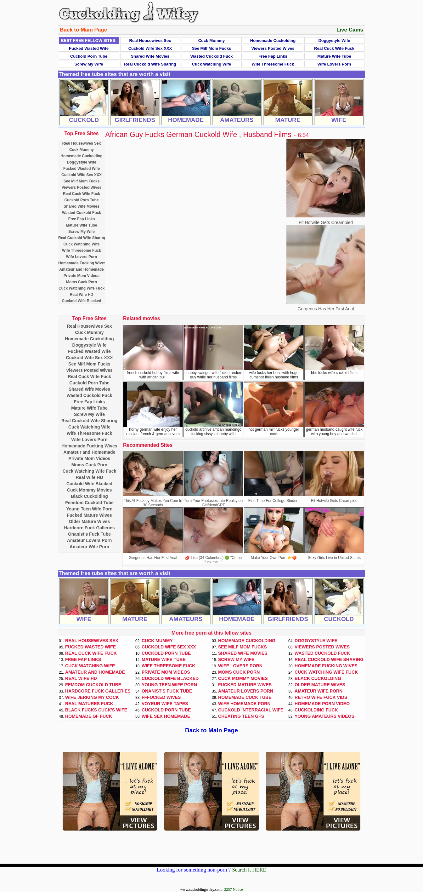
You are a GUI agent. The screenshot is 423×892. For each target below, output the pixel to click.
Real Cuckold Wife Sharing (150, 64)
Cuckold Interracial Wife (250, 709)
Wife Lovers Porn (334, 64)
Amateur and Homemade (81, 269)
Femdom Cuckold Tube (89, 502)
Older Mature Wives (89, 521)
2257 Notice (233, 889)
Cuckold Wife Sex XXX (150, 48)
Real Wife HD (81, 294)
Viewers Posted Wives (273, 48)
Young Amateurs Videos (324, 716)
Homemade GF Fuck (88, 716)
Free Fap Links (272, 56)
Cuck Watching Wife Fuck (81, 288)
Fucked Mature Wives (89, 515)
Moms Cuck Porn (81, 282)
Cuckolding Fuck (316, 709)
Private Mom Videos (81, 275)
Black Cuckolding (89, 496)
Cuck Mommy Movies (89, 489)
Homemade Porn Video (322, 703)
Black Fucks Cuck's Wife (96, 709)
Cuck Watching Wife (211, 64)
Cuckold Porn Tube (88, 56)
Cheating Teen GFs (241, 716)
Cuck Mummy (211, 40)
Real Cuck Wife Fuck (334, 48)
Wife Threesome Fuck (273, 64)
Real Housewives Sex (150, 40)
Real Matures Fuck (89, 703)
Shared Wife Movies (150, 56)
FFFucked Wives (161, 697)
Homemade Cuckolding (273, 40)
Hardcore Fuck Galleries (89, 527)
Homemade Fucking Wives (82, 263)
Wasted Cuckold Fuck (211, 56)
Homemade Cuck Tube (245, 697)
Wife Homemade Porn (244, 703)
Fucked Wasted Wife (89, 48)
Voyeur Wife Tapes (165, 703)
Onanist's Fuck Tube (89, 534)
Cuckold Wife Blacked (81, 301)
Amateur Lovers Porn (89, 540)
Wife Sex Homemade (166, 716)
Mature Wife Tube (334, 56)
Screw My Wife (89, 64)
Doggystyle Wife (334, 40)
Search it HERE (249, 870)
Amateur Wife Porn (89, 546)
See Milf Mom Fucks (211, 48)
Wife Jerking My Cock (92, 697)
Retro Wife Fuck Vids (321, 697)
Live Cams (349, 30)
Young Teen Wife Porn (89, 508)
